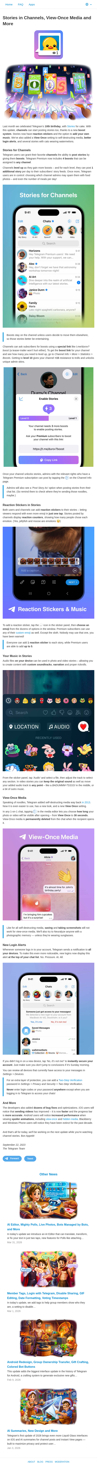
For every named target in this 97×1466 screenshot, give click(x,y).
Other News (48, 1174)
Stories (71, 126)
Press (49, 1462)
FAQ (20, 4)
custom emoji (23, 632)
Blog (40, 1462)
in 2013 (86, 802)
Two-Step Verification (70, 1080)
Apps (32, 4)
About (31, 1462)
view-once (51, 1119)
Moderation (62, 1462)
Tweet (30, 1158)
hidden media (70, 1119)
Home (9, 4)
